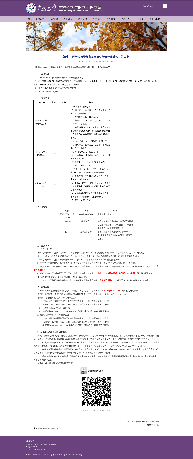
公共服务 (140, 19)
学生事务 (112, 19)
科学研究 (83, 19)
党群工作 (126, 19)
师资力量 (55, 19)
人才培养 (98, 19)
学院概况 (40, 19)
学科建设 (69, 19)
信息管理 (78, 455)
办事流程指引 (157, 19)
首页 (30, 19)
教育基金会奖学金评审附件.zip (48, 428)
